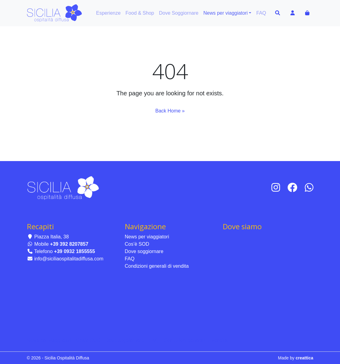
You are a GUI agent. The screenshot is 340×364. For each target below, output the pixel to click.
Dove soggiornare (144, 251)
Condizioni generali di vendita (157, 266)
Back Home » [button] (170, 110)
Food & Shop (139, 13)
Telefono (61, 251)
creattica (304, 357)
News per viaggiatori (225, 13)
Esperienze (108, 13)
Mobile (57, 244)
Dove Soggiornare (178, 13)
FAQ (261, 13)
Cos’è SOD (137, 244)
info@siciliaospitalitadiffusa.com (65, 258)
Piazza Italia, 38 (48, 236)
